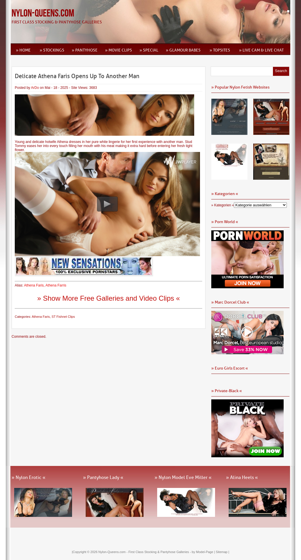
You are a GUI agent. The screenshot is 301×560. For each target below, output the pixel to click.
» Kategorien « (222, 205)
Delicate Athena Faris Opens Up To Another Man (77, 76)
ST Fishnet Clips (63, 316)
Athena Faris (34, 285)
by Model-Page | (204, 552)
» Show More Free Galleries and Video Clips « (108, 298)
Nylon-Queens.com (43, 13)
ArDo (35, 88)
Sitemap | (222, 552)
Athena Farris (55, 285)
